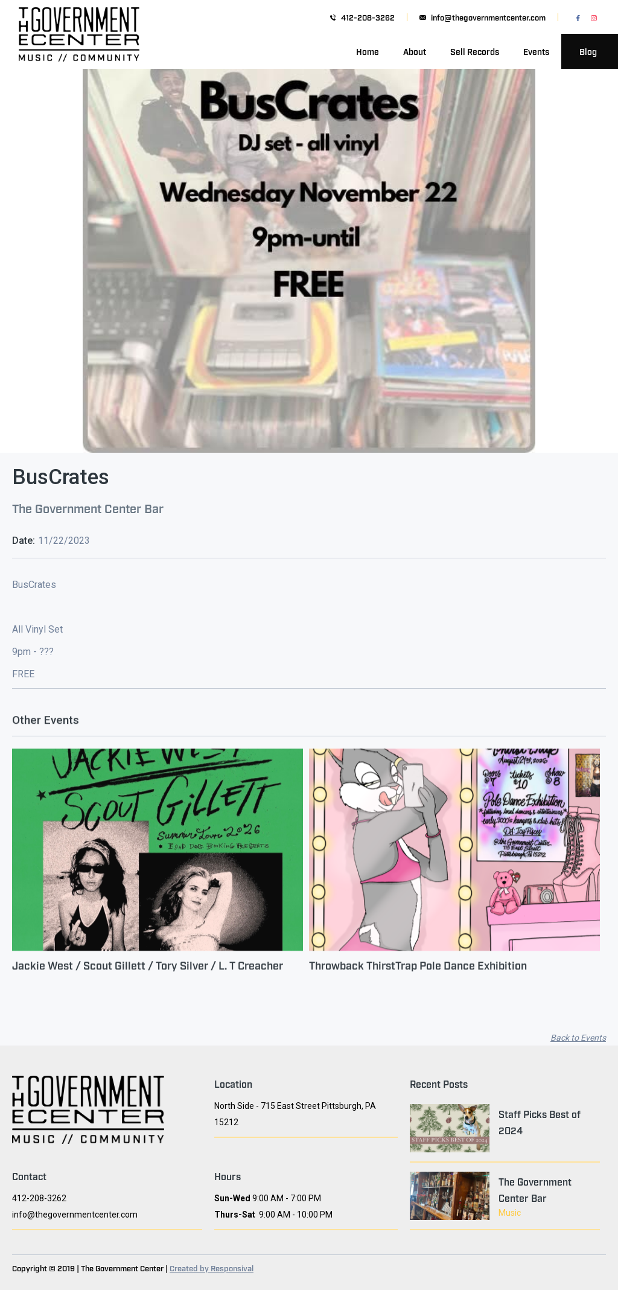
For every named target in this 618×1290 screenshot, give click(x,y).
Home (367, 51)
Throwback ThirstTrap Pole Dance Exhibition (418, 972)
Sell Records (474, 51)
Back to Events (578, 1038)
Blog (588, 51)
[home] (79, 51)
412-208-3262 (368, 17)
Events (536, 51)
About (414, 51)
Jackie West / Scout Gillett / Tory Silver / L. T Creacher (147, 972)
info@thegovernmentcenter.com (488, 17)
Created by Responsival (211, 1267)
